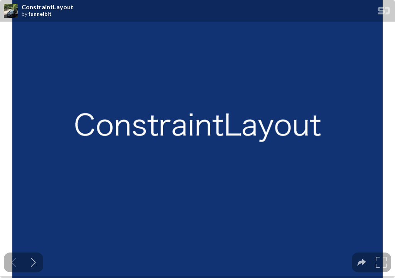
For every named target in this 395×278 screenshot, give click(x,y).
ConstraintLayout (47, 7)
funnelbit (40, 14)
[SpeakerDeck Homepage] (384, 12)
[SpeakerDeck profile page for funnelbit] (11, 11)
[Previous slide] (13, 262)
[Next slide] (33, 262)
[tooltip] (361, 262)
